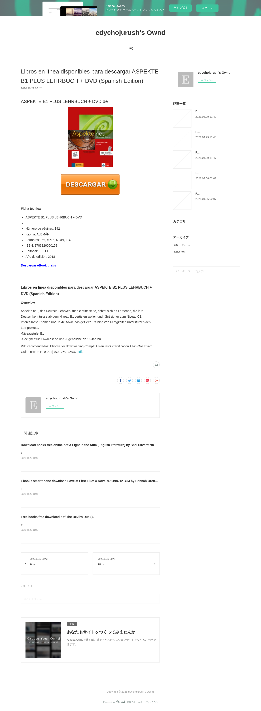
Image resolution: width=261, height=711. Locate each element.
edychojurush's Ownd (130, 32)
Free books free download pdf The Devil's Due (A (57, 517)
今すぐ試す (180, 7)
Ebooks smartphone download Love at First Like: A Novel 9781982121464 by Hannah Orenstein (91, 481)
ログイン (207, 8)
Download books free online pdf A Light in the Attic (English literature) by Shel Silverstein (87, 445)
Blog (130, 48)
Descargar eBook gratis (38, 265)
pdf (79, 352)
